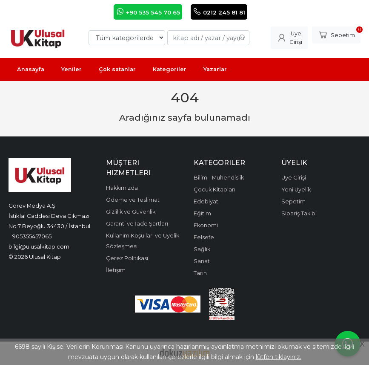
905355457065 (31, 236)
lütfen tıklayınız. (278, 357)
